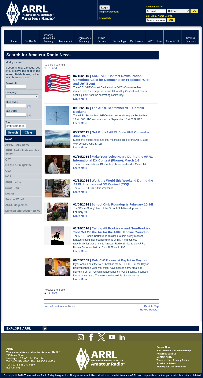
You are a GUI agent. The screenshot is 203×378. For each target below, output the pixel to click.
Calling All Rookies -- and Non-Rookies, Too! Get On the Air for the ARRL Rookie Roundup (112, 230)
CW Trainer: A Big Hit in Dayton (119, 260)
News (8, 139)
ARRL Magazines (16, 205)
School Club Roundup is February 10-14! (122, 204)
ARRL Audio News (17, 144)
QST (8, 159)
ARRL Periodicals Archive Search (22, 152)
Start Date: (11, 102)
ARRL (45, 12)
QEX (8, 170)
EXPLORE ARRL (18, 328)
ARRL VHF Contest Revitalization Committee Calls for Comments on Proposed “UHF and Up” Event (111, 79)
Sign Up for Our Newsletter (171, 366)
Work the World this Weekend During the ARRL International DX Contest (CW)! (113, 182)
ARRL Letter (13, 182)
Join (158, 350)
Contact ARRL (164, 357)
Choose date (29, 106)
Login (104, 7)
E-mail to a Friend (166, 363)
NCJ (8, 176)
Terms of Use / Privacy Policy (172, 360)
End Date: (11, 110)
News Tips (12, 187)
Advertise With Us (166, 353)
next (54, 68)
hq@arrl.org (13, 367)
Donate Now (163, 347)
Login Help (105, 18)
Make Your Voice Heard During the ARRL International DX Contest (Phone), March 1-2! (113, 158)
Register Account (109, 11)
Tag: (8, 122)
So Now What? (15, 199)
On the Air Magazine (18, 165)
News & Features (54, 306)
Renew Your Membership (177, 350)
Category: (11, 92)
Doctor (9, 193)
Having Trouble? (149, 309)
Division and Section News (22, 210)
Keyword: (11, 82)
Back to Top (151, 306)
